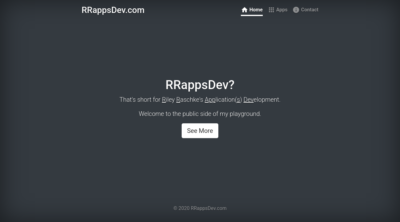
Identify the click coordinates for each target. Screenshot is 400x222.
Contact (305, 10)
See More (200, 130)
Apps (278, 10)
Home (252, 10)
